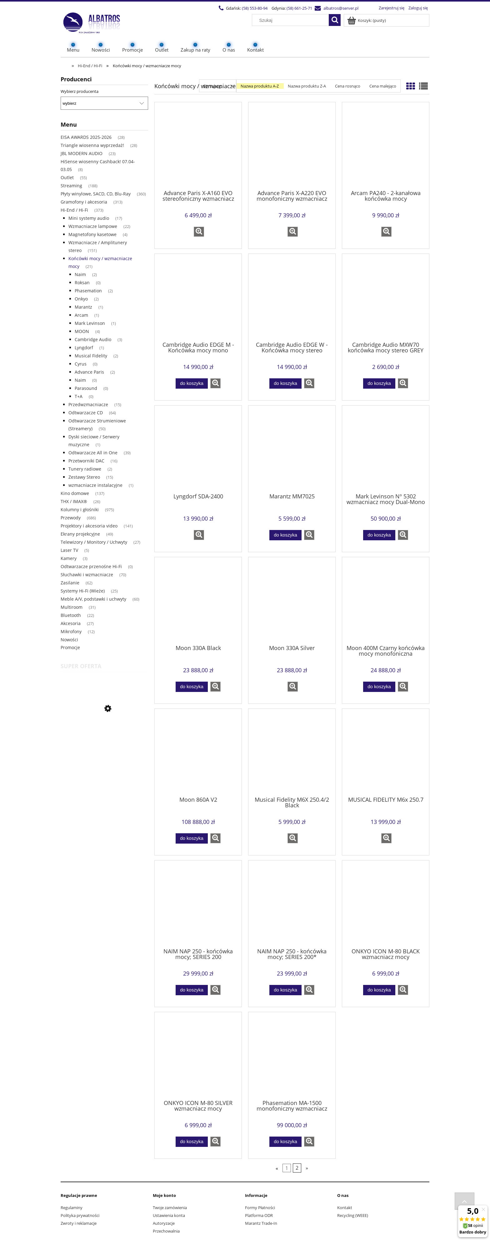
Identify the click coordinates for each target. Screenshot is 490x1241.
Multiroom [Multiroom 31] (71, 607)
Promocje (70, 647)
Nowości (69, 640)
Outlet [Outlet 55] (67, 177)
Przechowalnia (166, 1231)
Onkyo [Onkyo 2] (81, 299)
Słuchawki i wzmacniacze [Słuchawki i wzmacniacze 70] (87, 575)
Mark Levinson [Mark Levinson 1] (90, 323)
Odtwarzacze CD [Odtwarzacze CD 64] (85, 413)
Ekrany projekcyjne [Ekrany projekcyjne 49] (80, 534)
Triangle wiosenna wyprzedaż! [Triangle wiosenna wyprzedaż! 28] (92, 145)
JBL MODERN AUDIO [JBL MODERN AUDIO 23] (81, 153)
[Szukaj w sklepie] (292, 20)
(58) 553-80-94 (255, 8)
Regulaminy (71, 1207)
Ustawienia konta (169, 1215)
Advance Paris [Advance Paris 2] (89, 372)
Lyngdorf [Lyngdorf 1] (84, 348)
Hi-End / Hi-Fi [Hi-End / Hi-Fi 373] (74, 210)
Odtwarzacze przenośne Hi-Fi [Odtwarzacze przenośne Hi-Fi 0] (91, 566)
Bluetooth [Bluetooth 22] (71, 615)
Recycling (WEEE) (352, 1215)
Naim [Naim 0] (80, 380)
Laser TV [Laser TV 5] (69, 550)
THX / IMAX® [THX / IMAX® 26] (74, 501)
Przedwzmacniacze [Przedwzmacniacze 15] (88, 404)
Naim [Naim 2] (80, 274)
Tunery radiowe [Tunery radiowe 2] (84, 469)
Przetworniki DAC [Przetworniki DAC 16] (86, 461)
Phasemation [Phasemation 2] (88, 291)
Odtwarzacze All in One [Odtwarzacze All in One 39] (93, 453)
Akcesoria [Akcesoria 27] (71, 623)
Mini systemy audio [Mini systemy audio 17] (88, 218)
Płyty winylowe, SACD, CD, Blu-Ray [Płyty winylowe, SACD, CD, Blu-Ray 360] (96, 194)
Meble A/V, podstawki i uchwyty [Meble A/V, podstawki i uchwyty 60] (93, 599)
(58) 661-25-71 (299, 8)
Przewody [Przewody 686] (71, 518)
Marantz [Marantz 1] (83, 307)
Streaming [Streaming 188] (71, 186)
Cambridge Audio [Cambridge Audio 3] (93, 339)
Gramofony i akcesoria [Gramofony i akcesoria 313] (84, 202)
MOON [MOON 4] (82, 331)
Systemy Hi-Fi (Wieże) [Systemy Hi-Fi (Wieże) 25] (83, 591)
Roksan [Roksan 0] (82, 282)
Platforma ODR (259, 1215)
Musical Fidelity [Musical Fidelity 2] (91, 356)
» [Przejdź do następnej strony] (307, 1168)
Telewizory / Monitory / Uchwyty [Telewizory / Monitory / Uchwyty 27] (94, 542)
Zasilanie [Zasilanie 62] (70, 583)
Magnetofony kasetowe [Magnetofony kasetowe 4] (92, 234)
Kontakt (344, 1207)
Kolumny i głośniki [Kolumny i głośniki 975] (80, 509)
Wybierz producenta (79, 91)
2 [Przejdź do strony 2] (297, 1168)
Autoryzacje (164, 1223)
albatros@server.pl (340, 8)
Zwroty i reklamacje (79, 1223)
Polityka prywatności (80, 1215)
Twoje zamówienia (170, 1207)
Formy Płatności (260, 1207)
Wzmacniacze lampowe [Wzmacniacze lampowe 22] (92, 226)
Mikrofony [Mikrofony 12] (71, 631)
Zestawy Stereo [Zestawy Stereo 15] (84, 477)
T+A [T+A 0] (78, 396)
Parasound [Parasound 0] (86, 388)
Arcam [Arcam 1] (81, 315)
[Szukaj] (335, 20)
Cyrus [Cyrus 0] (81, 364)
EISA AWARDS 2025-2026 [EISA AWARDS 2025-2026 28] (86, 137)
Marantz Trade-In (261, 1223)
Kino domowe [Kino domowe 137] (75, 493)
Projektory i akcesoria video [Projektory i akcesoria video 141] (89, 526)
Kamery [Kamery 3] (69, 558)
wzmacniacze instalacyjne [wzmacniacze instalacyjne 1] (95, 485)
